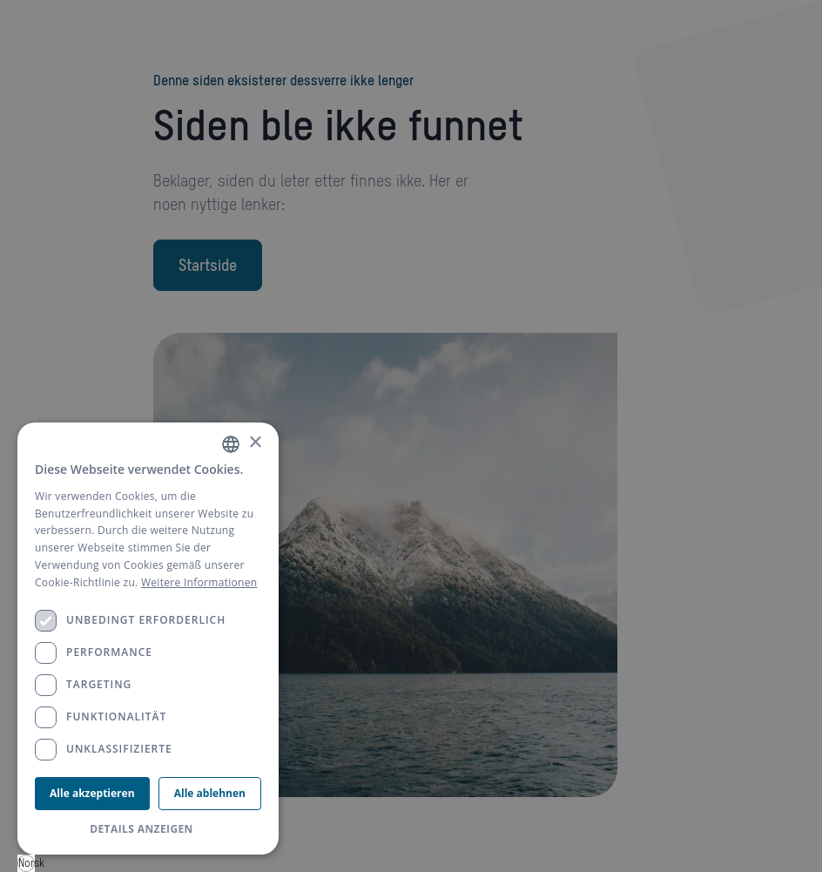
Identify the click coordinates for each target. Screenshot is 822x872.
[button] (148, 829)
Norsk (26, 862)
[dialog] (148, 638)
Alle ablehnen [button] (210, 793)
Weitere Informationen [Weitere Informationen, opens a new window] (199, 582)
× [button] (254, 443)
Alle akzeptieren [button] (92, 793)
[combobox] (26, 863)
